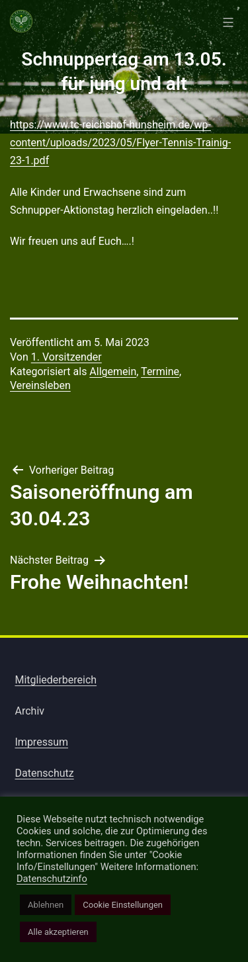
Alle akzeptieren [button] (58, 932)
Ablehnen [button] (45, 905)
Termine (160, 371)
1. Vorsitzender (66, 357)
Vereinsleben (40, 385)
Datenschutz (44, 773)
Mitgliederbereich (56, 680)
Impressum (42, 742)
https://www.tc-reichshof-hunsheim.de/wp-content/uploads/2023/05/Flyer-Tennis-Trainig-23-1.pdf (120, 142)
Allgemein (112, 371)
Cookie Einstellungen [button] (123, 905)
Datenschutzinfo (52, 879)
